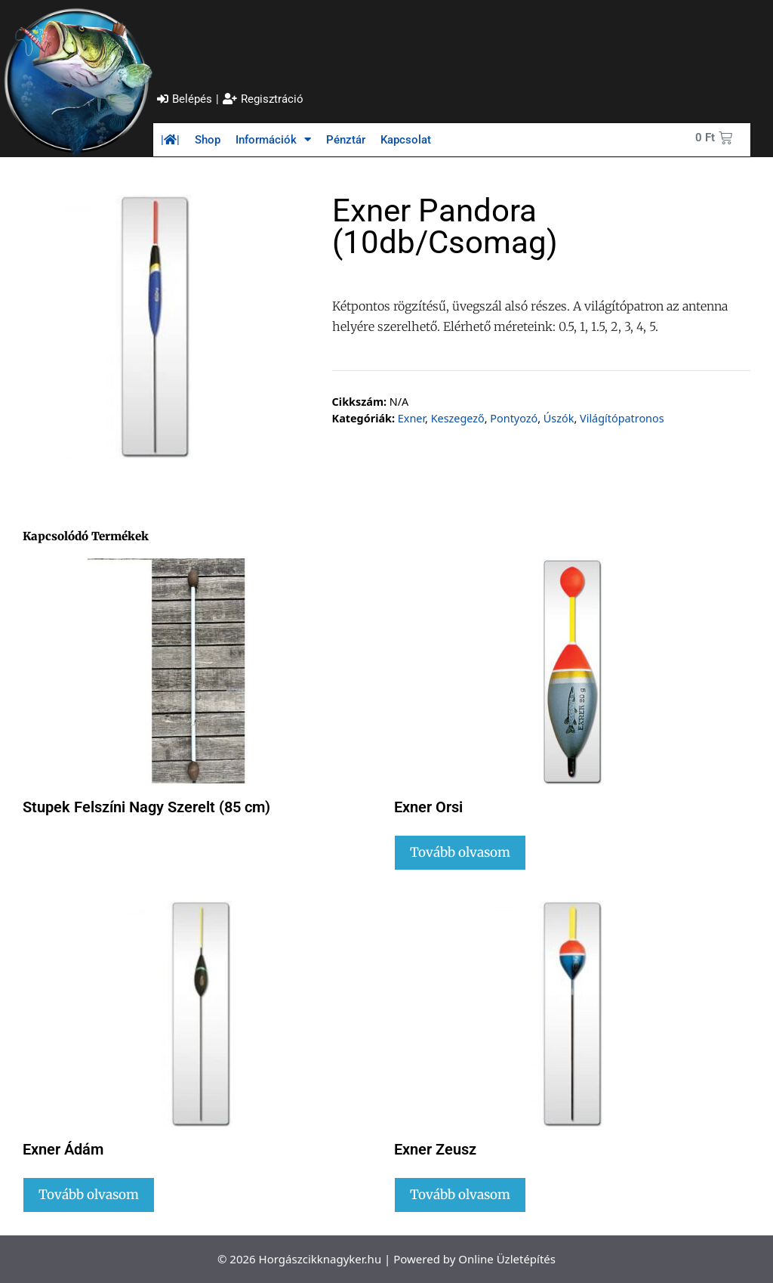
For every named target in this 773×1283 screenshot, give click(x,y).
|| (170, 140)
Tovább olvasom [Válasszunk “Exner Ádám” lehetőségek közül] (88, 1194)
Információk (273, 139)
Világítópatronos (622, 418)
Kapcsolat (405, 140)
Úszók (559, 418)
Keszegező (458, 418)
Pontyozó (513, 418)
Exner (411, 418)
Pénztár (345, 140)
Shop (207, 140)
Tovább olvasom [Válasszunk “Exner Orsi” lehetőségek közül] (460, 852)
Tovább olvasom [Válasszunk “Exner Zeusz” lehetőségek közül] (460, 1194)
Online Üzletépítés (507, 1258)
